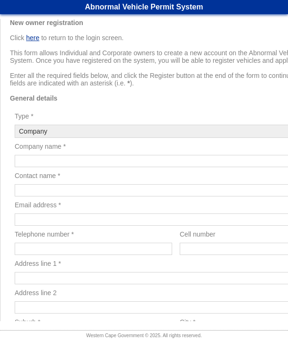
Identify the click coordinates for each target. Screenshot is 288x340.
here (32, 38)
